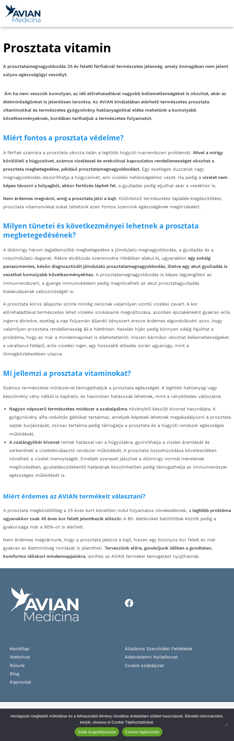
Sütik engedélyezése (97, 732)
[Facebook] (129, 603)
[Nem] (226, 725)
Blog (14, 673)
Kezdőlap (19, 648)
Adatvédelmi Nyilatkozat (151, 657)
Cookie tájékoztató (142, 732)
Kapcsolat (20, 682)
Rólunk (17, 665)
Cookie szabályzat (144, 665)
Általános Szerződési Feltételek (158, 648)
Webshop (20, 657)
